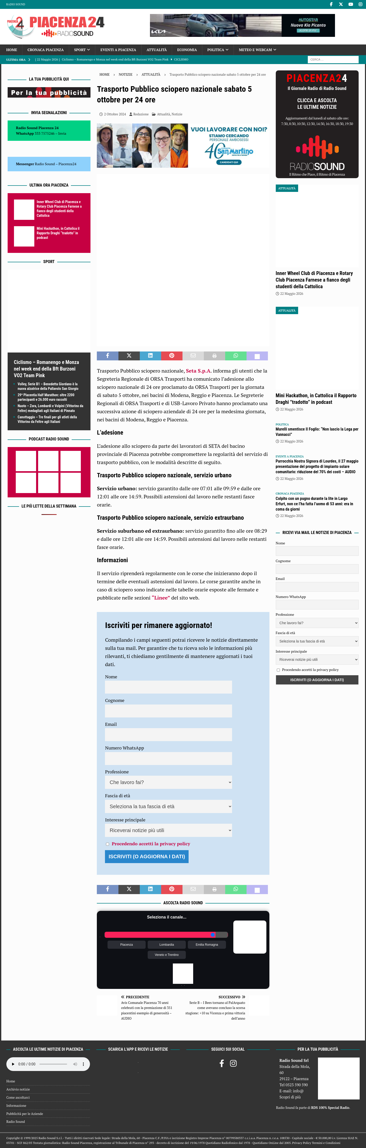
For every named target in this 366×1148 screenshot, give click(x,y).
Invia (62, 133)
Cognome (114, 700)
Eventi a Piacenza (118, 49)
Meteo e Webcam (255, 49)
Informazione (16, 1105)
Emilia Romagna (207, 944)
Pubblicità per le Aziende (24, 1113)
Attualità (157, 49)
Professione (117, 772)
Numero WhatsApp (124, 748)
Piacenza (126, 944)
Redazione (141, 114)
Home (11, 49)
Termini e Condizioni (326, 1143)
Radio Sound (15, 4)
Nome (111, 677)
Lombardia (167, 944)
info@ (298, 1090)
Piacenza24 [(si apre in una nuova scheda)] (67, 163)
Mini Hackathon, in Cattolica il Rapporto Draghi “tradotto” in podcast (58, 233)
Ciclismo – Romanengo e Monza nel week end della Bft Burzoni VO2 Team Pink (46, 368)
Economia (187, 49)
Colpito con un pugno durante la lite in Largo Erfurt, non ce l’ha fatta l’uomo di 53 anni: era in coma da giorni (314, 504)
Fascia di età (117, 795)
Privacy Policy (301, 1143)
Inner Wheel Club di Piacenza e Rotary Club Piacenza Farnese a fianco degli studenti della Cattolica (314, 279)
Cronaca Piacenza (45, 49)
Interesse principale (125, 820)
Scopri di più (290, 1096)
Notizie (125, 74)
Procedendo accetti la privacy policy (151, 843)
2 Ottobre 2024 (115, 114)
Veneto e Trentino (167, 955)
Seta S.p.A (198, 370)
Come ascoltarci (18, 1097)
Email (111, 724)
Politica (215, 49)
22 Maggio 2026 (291, 293)
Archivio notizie (18, 1089)
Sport (80, 49)
